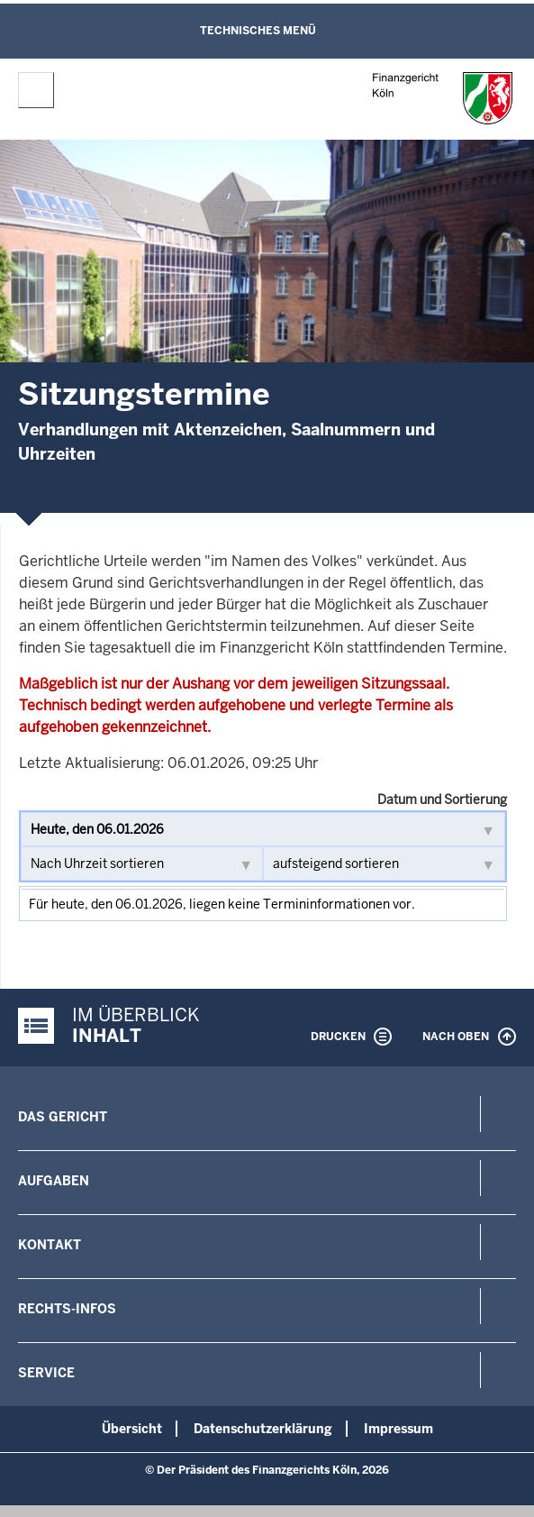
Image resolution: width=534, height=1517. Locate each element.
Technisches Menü (258, 30)
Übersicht (132, 1429)
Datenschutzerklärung (263, 1429)
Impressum (398, 1429)
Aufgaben (53, 1181)
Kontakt (49, 1245)
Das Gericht (62, 1117)
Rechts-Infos (67, 1309)
